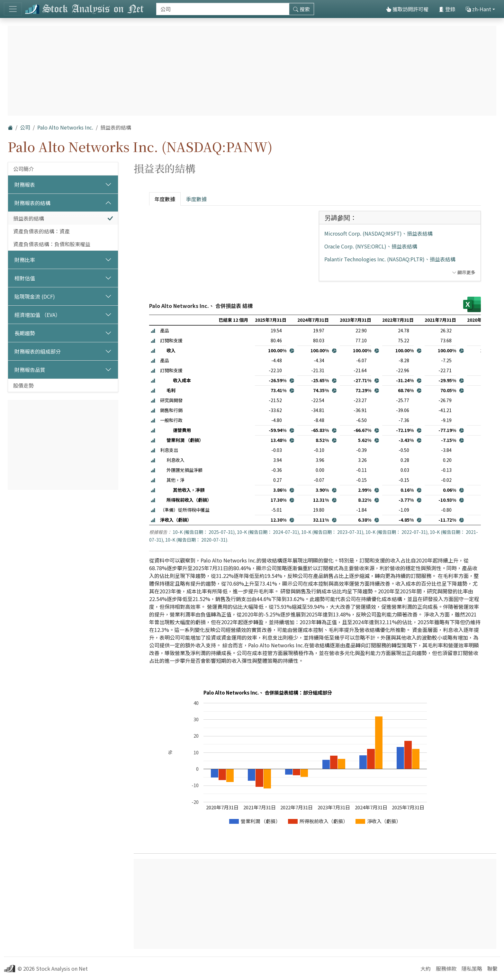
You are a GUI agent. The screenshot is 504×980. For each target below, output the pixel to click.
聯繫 (492, 968)
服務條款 (446, 968)
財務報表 (24, 184)
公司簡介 (23, 169)
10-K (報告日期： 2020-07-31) (196, 539)
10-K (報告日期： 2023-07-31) (332, 532)
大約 (425, 968)
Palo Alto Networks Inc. (65, 127)
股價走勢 (23, 385)
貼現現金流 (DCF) (34, 296)
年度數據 (165, 199)
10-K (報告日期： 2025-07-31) (204, 532)
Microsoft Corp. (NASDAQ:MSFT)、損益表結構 (378, 233)
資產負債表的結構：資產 (41, 231)
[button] (153, 330)
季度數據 (196, 199)
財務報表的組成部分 (37, 351)
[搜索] (222, 9)
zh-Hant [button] (478, 9)
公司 (25, 127)
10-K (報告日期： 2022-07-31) (396, 532)
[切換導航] (13, 9)
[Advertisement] (63, 445)
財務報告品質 (29, 369)
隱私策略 (472, 968)
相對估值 (24, 278)
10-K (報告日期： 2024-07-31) (268, 532)
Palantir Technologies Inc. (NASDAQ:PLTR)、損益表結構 (389, 259)
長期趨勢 (24, 333)
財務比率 (24, 260)
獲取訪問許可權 (407, 9)
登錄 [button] (447, 9)
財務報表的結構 (32, 203)
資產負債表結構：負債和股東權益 (51, 244)
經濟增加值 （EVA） (37, 315)
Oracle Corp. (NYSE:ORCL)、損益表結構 (370, 246)
